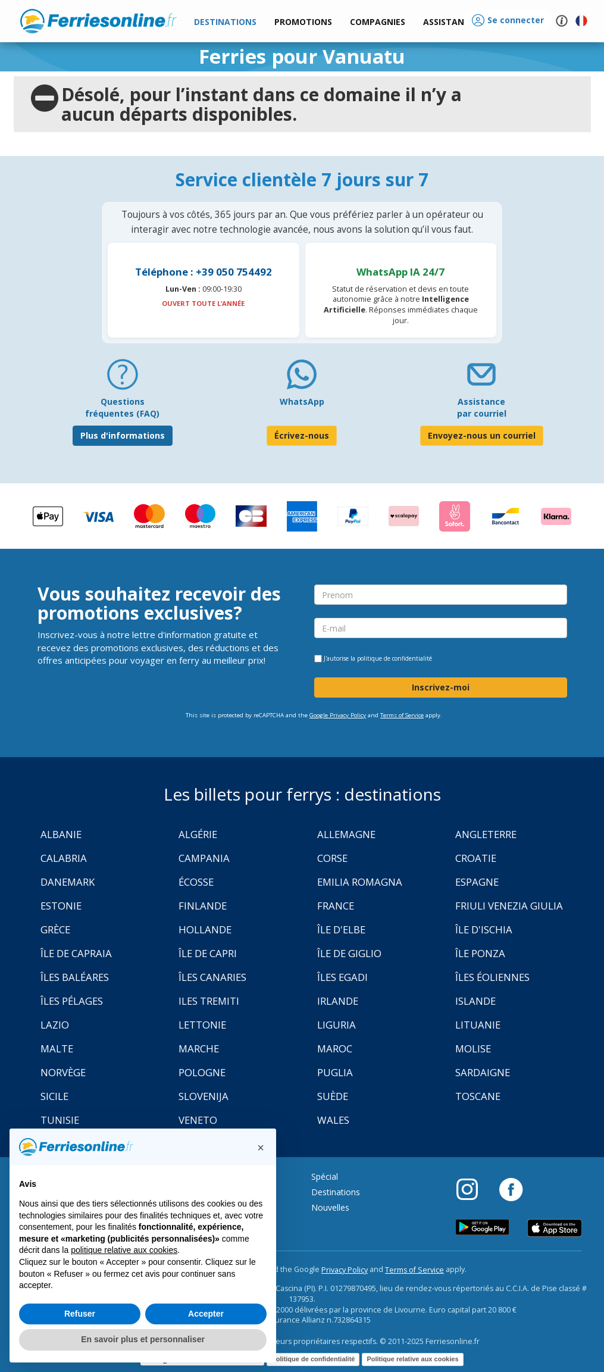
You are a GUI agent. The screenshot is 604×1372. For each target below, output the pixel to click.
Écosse (196, 882)
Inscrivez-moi (441, 687)
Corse (332, 858)
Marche (199, 1048)
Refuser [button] (79, 1313)
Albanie (61, 834)
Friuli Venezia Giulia (509, 905)
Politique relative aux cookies (412, 1358)
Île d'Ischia (483, 929)
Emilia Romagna (359, 882)
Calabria (63, 858)
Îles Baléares (74, 977)
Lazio (54, 1025)
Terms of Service (402, 715)
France (335, 905)
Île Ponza (480, 953)
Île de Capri (208, 953)
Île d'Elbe (341, 929)
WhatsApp (302, 401)
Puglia (335, 1072)
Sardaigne (482, 1072)
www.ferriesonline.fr (98, 21)
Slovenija (204, 1096)
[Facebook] (510, 1188)
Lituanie (477, 1025)
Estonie (61, 905)
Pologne (202, 1072)
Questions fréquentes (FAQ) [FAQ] (122, 407)
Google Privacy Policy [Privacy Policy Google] (337, 715)
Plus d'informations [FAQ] (122, 435)
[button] (448, 22)
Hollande (205, 929)
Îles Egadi (342, 977)
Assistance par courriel (481, 407)
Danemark (67, 882)
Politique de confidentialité (313, 1358)
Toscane (477, 1096)
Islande (475, 1001)
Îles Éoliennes (492, 977)
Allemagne (346, 834)
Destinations (335, 1192)
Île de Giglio (349, 953)
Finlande (203, 905)
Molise (473, 1048)
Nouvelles (330, 1207)
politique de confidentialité (394, 658)
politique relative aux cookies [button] (124, 1250)
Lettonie (202, 1025)
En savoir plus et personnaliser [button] (143, 1339)
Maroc (334, 1048)
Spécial (324, 1176)
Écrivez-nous (301, 435)
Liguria (336, 1025)
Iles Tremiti (209, 1001)
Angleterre (486, 834)
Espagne (477, 882)
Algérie (198, 834)
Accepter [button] (206, 1313)
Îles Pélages (71, 1001)
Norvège (63, 1072)
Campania (204, 858)
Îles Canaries (212, 977)
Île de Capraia (76, 953)
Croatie (475, 858)
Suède (332, 1096)
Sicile (54, 1096)
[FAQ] (122, 379)
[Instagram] (473, 1188)
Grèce (55, 929)
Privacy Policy (344, 1270)
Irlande (337, 1001)
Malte (56, 1048)
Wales (333, 1120)
